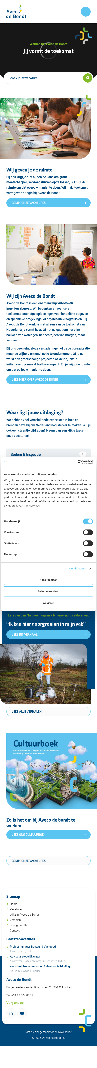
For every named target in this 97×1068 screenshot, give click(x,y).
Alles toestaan (48, 579)
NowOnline (65, 1032)
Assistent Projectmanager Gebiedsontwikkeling (50, 969)
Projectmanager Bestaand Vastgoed (50, 949)
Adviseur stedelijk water (50, 959)
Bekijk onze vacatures (29, 861)
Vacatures (16, 909)
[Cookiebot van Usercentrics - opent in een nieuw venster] (77, 462)
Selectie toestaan (48, 591)
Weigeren (48, 602)
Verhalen (15, 920)
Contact (15, 930)
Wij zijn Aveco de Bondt (24, 914)
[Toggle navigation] (86, 12)
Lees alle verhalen (27, 712)
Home (13, 904)
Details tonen (77, 568)
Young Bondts (18, 925)
